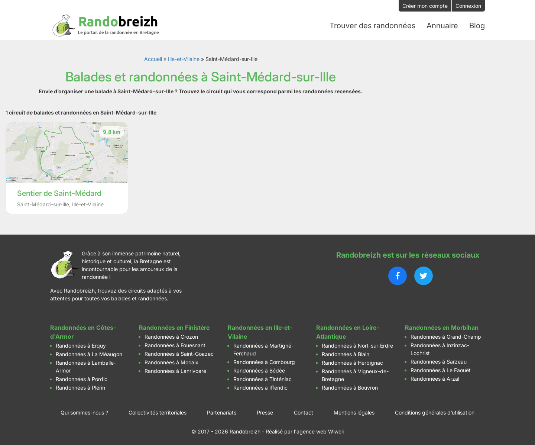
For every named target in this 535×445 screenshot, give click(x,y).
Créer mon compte (425, 6)
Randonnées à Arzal (435, 377)
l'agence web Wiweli (319, 430)
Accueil (153, 57)
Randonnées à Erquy (81, 344)
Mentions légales (354, 411)
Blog (477, 24)
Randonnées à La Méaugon (89, 352)
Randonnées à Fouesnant (175, 344)
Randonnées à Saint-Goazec (179, 352)
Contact (303, 411)
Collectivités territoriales (158, 411)
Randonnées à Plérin (80, 386)
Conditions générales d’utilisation (434, 411)
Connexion (468, 6)
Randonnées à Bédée (259, 369)
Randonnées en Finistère (174, 326)
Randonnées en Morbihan (442, 326)
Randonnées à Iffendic (260, 386)
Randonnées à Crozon (171, 335)
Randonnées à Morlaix (171, 361)
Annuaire (442, 24)
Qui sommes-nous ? (84, 411)
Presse (265, 411)
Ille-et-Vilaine (184, 57)
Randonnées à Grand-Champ (446, 335)
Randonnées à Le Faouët (441, 368)
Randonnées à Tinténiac (262, 377)
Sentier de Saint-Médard (59, 191)
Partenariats (221, 411)
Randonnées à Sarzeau (439, 360)
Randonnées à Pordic (81, 377)
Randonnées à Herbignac (352, 361)
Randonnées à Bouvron (350, 386)
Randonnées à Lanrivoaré (175, 369)
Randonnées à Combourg (264, 360)
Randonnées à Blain (345, 352)
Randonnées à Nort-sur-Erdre (357, 344)
